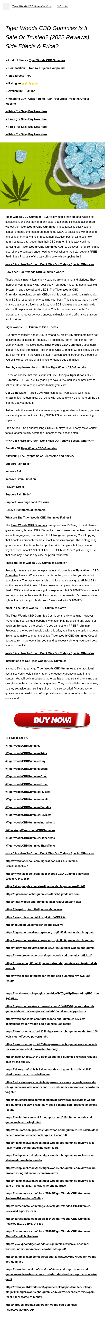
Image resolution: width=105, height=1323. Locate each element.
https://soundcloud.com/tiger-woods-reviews (34, 924)
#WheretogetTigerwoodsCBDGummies (30, 830)
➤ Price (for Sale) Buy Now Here (26, 111)
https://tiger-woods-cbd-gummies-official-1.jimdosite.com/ (42, 894)
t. (6, 6)
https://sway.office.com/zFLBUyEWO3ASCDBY (35, 917)
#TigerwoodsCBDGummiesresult (26, 799)
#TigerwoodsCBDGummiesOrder (26, 784)
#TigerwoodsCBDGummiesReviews (28, 814)
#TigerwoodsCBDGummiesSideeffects (30, 838)
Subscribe (62, 6)
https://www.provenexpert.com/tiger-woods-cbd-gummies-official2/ (48, 955)
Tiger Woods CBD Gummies (47, 60)
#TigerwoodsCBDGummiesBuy (25, 761)
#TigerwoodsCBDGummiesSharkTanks (30, 845)
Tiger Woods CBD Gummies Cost (32, 6)
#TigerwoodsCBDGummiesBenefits (28, 807)
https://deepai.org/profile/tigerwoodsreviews (33, 909)
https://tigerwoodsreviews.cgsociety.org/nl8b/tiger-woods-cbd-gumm (49, 940)
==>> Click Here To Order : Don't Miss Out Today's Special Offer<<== (49, 264)
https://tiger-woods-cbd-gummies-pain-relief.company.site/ (43, 901)
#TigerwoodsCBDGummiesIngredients (30, 822)
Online (31, 91)
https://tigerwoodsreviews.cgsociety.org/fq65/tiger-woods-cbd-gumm (49, 932)
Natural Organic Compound (47, 68)
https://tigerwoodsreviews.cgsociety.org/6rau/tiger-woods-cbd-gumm (49, 947)
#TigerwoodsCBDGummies (22, 745)
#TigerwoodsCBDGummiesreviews (27, 791)
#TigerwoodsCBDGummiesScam (26, 768)
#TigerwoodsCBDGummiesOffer (26, 776)
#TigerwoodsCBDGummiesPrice (26, 753)
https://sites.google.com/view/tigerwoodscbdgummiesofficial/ (45, 886)
